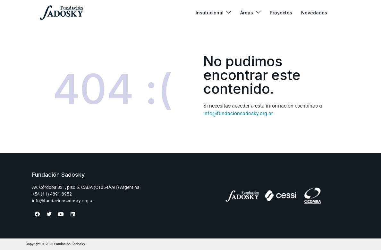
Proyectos (281, 12)
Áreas (246, 12)
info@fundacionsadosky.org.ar (238, 113)
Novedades (314, 12)
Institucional (210, 12)
